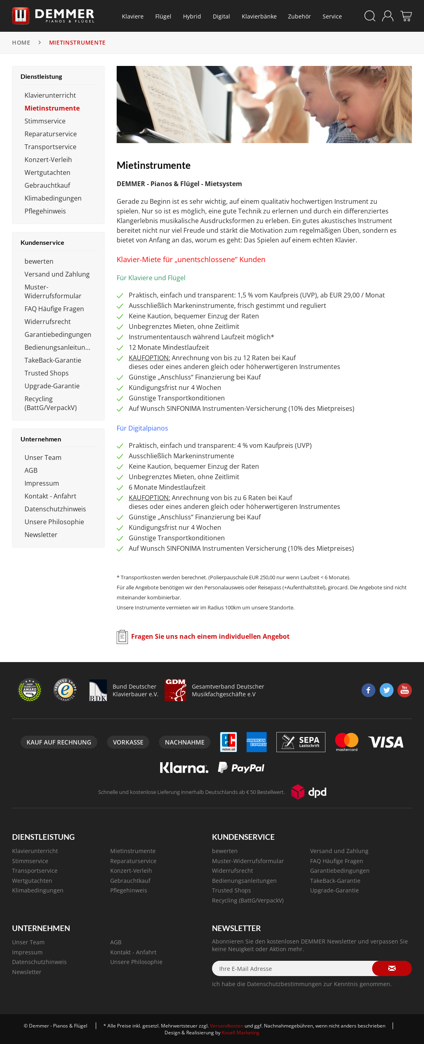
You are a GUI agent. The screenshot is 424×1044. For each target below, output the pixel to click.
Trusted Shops (47, 373)
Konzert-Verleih (48, 159)
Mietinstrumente (52, 108)
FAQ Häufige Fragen (54, 308)
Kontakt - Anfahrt (50, 496)
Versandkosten (226, 1025)
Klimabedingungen (53, 198)
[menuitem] (133, 16)
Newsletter (41, 534)
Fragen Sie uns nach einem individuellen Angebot (210, 636)
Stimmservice (45, 121)
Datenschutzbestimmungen (284, 984)
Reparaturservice (51, 133)
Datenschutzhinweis (55, 509)
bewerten (39, 261)
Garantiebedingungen (58, 334)
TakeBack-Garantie (53, 360)
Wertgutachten (47, 172)
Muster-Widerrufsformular (53, 291)
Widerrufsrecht (48, 321)
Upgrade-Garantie (52, 386)
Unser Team (43, 457)
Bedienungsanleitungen (60, 347)
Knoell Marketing (240, 1032)
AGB (31, 470)
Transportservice (50, 146)
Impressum (42, 483)
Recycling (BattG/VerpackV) (51, 403)
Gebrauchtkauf (47, 185)
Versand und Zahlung (57, 274)
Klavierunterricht (50, 95)
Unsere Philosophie (54, 521)
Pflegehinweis (45, 211)
